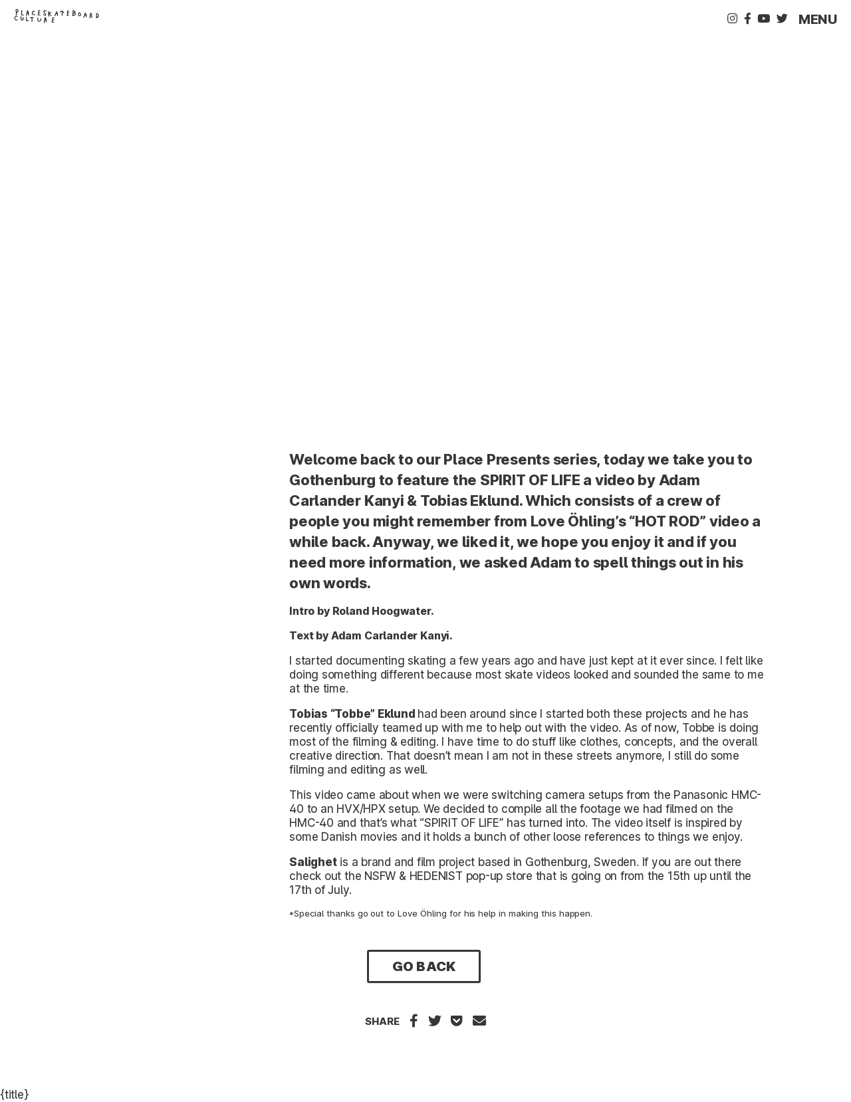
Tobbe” (354, 713)
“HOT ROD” (667, 521)
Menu (818, 19)
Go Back (423, 966)
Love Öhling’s (578, 521)
